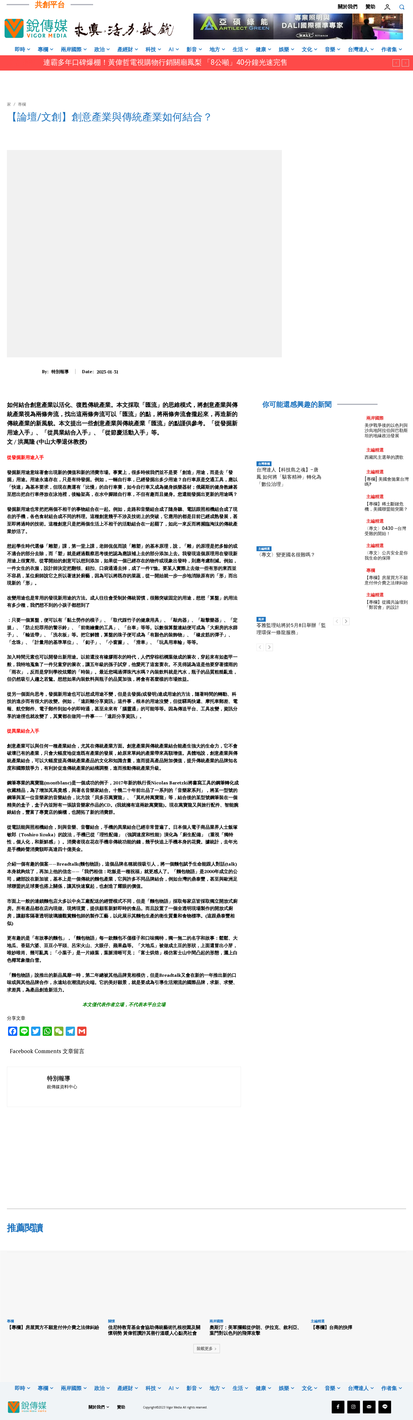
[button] (402, 7)
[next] (405, 63)
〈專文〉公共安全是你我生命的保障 (386, 555)
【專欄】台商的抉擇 (331, 1327)
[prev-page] (260, 647)
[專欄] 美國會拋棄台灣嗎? (387, 481)
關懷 (111, 1321)
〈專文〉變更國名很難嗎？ (286, 555)
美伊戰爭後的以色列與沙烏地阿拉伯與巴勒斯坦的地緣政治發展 (386, 430)
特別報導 (60, 371)
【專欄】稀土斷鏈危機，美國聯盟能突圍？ (386, 506)
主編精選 (264, 549)
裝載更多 (207, 1348)
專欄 (22, 104)
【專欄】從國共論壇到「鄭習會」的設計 (386, 604)
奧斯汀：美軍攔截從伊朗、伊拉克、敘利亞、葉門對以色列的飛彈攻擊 (256, 1330)
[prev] (396, 63)
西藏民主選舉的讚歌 (384, 457)
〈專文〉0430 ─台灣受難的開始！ (385, 530)
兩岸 (261, 619)
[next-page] (269, 647)
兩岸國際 (375, 418)
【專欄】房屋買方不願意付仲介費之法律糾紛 (386, 580)
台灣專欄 (264, 464)
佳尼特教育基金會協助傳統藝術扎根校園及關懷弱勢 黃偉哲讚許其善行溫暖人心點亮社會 (154, 1330)
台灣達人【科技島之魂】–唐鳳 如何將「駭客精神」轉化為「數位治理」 (289, 477)
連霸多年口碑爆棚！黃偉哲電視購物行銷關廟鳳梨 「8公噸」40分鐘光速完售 (165, 62)
